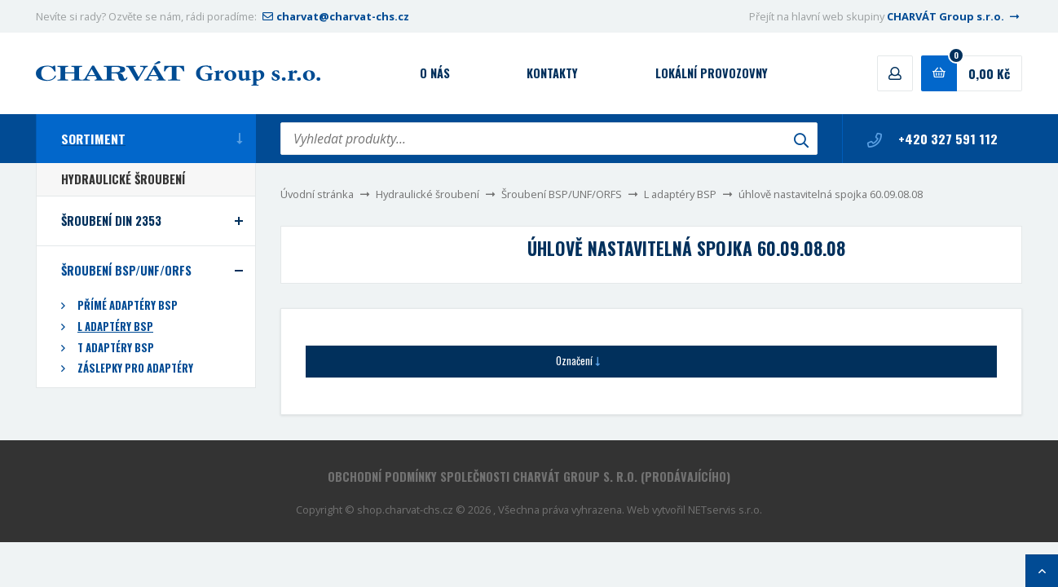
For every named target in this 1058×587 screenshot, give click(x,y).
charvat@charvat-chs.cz (334, 16)
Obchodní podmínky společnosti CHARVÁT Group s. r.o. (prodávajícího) (529, 476)
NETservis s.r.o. (725, 509)
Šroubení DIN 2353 (111, 220)
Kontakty (552, 73)
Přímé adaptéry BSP (127, 305)
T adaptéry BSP (115, 347)
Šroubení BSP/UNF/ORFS (561, 194)
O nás (435, 73)
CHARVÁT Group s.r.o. (954, 16)
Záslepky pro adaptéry (135, 368)
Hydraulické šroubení (427, 194)
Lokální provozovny (711, 73)
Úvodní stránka (317, 194)
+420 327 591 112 (932, 138)
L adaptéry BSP (680, 194)
